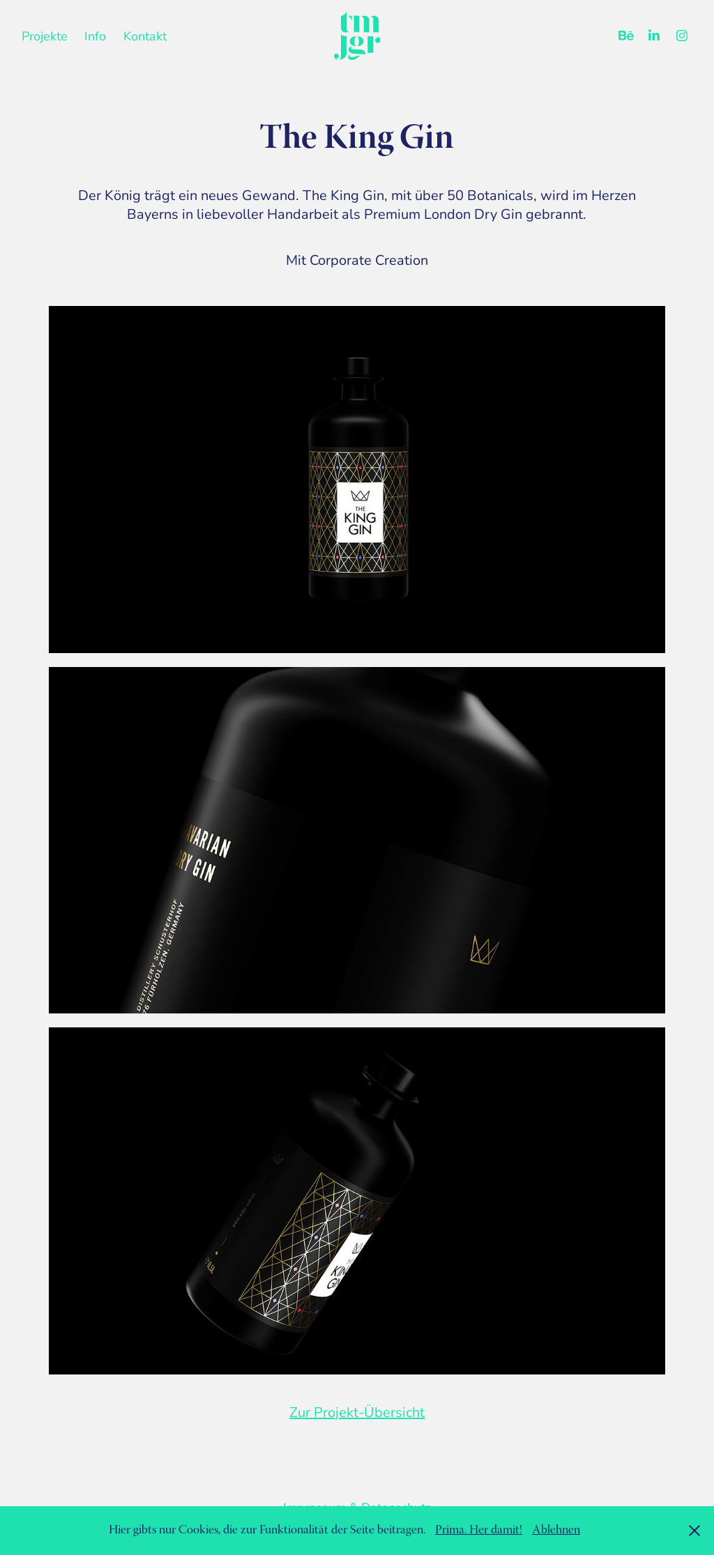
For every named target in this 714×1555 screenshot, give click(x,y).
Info (95, 35)
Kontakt (145, 35)
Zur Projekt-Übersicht (357, 1411)
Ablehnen (556, 1530)
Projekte (45, 35)
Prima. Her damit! (478, 1530)
